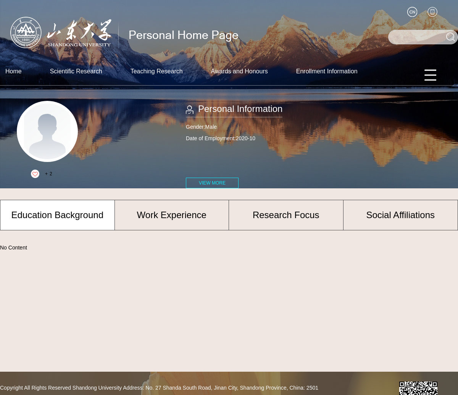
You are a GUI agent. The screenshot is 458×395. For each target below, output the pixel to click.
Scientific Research (76, 71)
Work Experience (171, 215)
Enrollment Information (327, 71)
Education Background (57, 215)
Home (13, 71)
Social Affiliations (400, 215)
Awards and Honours (239, 71)
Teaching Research (157, 71)
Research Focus (286, 215)
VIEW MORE (212, 183)
